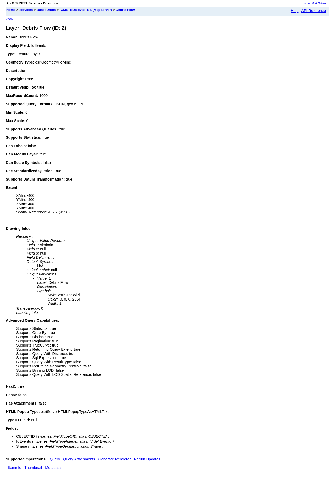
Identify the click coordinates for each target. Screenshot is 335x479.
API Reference (313, 11)
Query (55, 459)
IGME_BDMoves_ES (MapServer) (86, 10)
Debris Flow (125, 10)
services (26, 10)
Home (11, 10)
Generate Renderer (114, 459)
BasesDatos (46, 10)
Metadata (53, 467)
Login (306, 3)
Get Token (319, 3)
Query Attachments (79, 459)
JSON (9, 19)
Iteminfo (14, 467)
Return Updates (147, 459)
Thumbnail (33, 467)
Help (295, 11)
